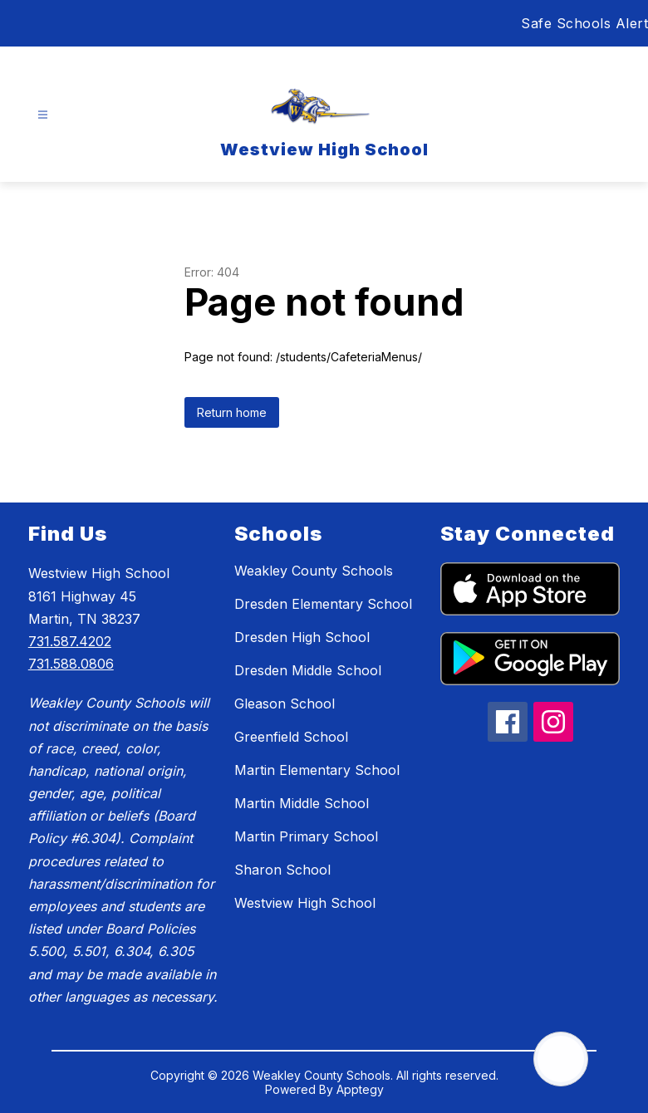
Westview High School (305, 903)
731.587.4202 (69, 641)
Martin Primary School (306, 836)
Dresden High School (302, 637)
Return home (232, 412)
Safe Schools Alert (584, 23)
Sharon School (282, 869)
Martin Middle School (301, 803)
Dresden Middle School (307, 670)
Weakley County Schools (313, 570)
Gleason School (284, 703)
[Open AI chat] (561, 1059)
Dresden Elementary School (323, 604)
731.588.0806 (71, 663)
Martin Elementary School (317, 770)
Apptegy (360, 1089)
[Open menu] (42, 115)
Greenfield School (291, 736)
